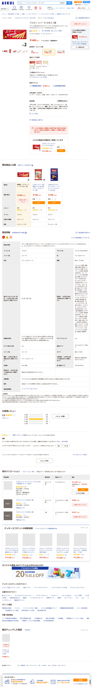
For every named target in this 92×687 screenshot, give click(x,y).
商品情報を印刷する (83, 18)
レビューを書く (56, 30)
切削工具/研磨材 (50, 618)
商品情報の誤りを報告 (19, 232)
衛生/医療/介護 (41, 610)
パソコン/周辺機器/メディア (49, 608)
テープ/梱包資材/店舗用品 (9, 618)
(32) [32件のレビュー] (66, 555)
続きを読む (65, 441)
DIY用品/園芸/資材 (48, 620)
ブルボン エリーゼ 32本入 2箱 (5, 651)
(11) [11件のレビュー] (31, 555)
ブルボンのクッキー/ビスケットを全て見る (25, 18)
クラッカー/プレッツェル (77, 587)
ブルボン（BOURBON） (48, 18)
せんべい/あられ (66, 595)
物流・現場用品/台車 (25, 618)
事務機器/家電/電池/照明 (67, 608)
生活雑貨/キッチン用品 (11, 610)
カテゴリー (5, 9)
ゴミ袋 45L (54, 665)
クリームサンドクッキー (41, 587)
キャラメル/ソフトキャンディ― (24, 595)
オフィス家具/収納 (82, 608)
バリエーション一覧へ (28, 471)
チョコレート (55, 595)
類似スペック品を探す (25, 165)
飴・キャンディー (7, 595)
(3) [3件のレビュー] (48, 554)
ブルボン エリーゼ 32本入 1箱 (24, 512)
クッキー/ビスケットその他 (47, 14)
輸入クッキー (27, 587)
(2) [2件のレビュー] (41, 210)
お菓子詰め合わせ (15, 598)
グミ (77, 598)
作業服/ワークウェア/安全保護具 (31, 620)
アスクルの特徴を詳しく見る (80, 684)
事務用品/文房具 (6, 608)
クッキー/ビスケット (33, 14)
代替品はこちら (20, 508)
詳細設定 (62, 2)
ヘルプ (87, 4)
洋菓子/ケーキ (50, 598)
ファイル (17, 608)
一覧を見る (27, 630)
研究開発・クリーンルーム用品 (74, 618)
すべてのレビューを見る (80, 454)
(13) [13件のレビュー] (51, 148)
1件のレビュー (5, 418)
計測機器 (60, 618)
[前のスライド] (2, 51)
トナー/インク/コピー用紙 (30, 608)
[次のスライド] (27, 51)
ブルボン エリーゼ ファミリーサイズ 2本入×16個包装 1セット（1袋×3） (48, 144)
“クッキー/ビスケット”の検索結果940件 (46, 528)
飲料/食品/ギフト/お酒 (13, 14)
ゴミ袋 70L (44, 665)
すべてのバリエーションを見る (38, 77)
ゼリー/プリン (69, 598)
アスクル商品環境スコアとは (80, 238)
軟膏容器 (23, 665)
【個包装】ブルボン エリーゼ (63, 14)
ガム (83, 598)
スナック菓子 (78, 595)
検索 (69, 3)
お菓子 (23, 14)
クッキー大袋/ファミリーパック (11, 587)
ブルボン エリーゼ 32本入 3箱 (24, 500)
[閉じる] (89, 674)
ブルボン (10, 18)
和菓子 (59, 598)
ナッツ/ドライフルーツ (36, 598)
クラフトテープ (33, 665)
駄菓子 (25, 598)
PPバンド (63, 665)
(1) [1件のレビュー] (25, 210)
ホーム (3, 14)
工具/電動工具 (38, 618)
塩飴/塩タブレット (19, 600)
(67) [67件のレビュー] (83, 554)
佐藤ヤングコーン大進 (19, 435)
